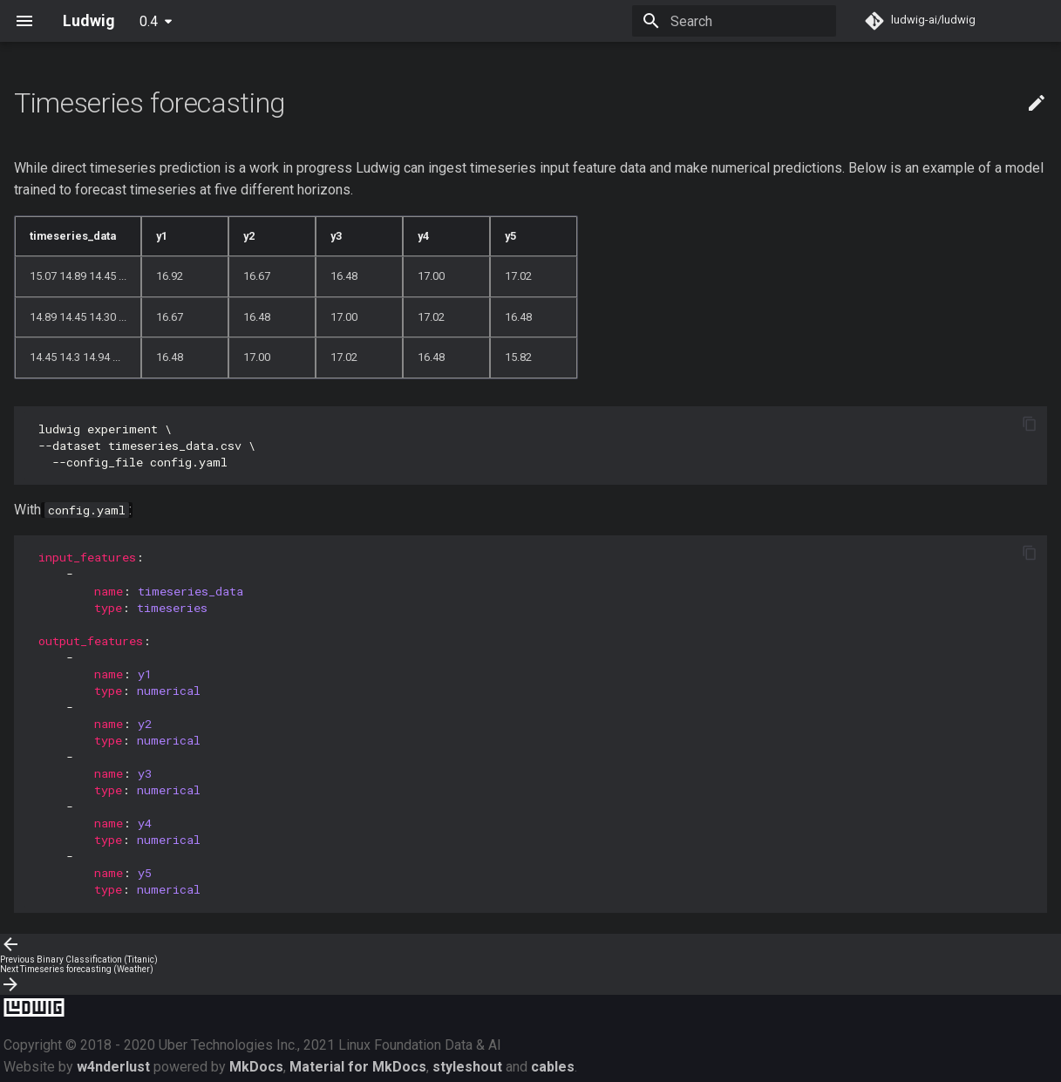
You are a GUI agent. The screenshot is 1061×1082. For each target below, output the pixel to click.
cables (553, 1066)
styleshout (467, 1066)
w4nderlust (113, 1066)
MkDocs (256, 1066)
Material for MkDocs (357, 1066)
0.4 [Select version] (148, 21)
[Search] (734, 21)
